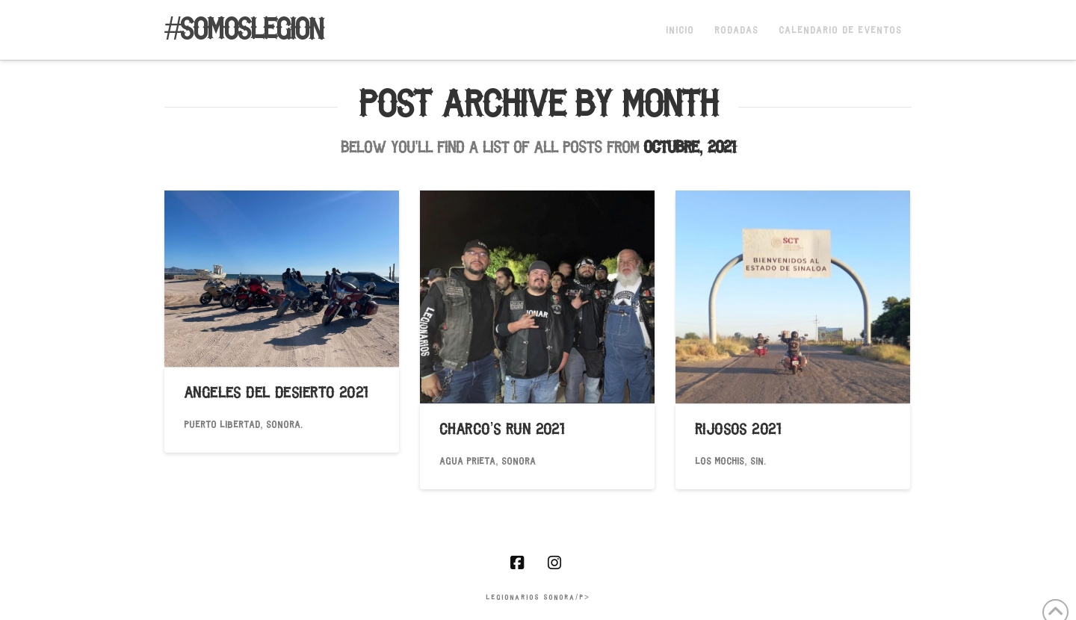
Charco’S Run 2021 (501, 430)
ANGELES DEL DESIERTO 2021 (276, 394)
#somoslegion (243, 31)
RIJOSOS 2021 (738, 430)
